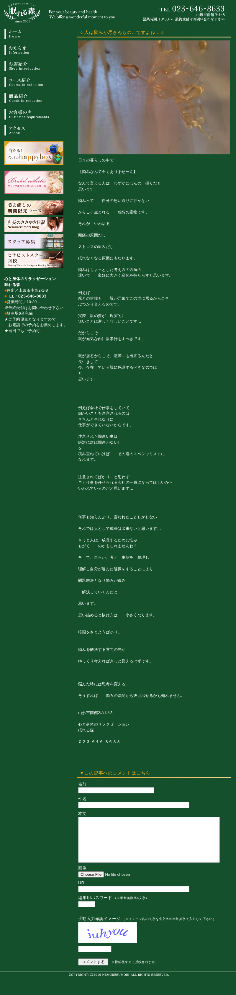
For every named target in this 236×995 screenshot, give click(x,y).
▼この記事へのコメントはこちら (115, 772)
